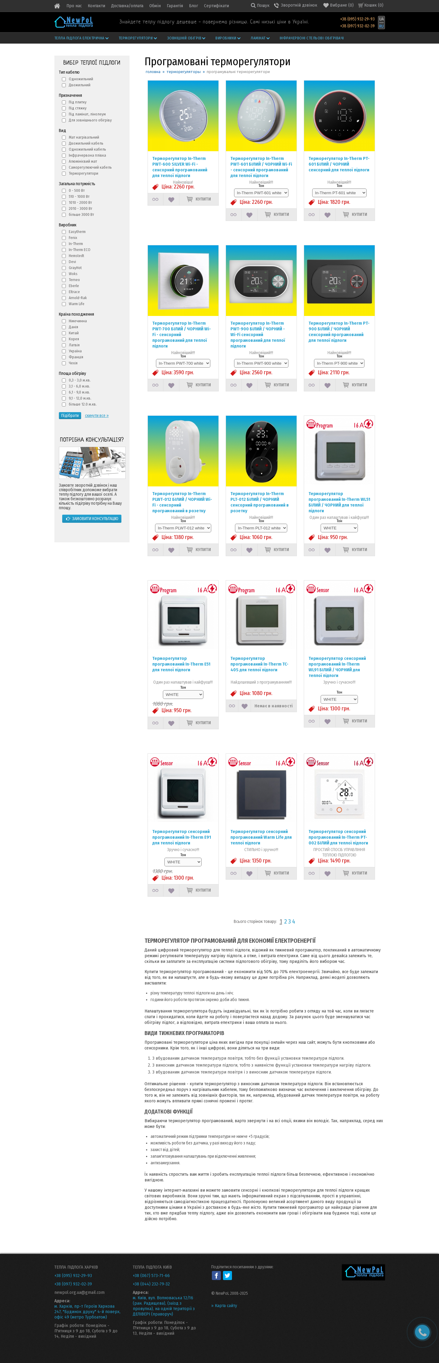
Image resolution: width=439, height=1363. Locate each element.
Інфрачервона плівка (87, 155)
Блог (193, 5)
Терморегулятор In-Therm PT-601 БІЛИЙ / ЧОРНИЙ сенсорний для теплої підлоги (339, 164)
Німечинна (78, 321)
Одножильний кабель (87, 149)
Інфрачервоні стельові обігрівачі (312, 38)
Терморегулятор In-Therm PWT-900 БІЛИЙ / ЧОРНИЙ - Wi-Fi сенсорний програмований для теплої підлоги (257, 334)
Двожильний (79, 85)
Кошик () (373, 5)
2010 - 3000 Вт (80, 208)
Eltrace (74, 291)
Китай (74, 333)
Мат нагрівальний (84, 137)
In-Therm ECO (79, 249)
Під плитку (78, 102)
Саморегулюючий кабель (90, 167)
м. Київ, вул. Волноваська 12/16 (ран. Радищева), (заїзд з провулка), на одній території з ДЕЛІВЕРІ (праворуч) (164, 1306)
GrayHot (75, 267)
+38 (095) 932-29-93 (357, 19)
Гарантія (175, 5)
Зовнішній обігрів (186, 38)
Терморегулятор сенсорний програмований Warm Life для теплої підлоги (261, 837)
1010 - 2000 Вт (80, 202)
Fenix (73, 237)
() (338, 5)
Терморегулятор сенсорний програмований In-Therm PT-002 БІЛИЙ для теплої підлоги (338, 837)
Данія (73, 327)
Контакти (96, 5)
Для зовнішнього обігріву (90, 120)
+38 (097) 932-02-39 (357, 26)
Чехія (73, 363)
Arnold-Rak (78, 298)
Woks (73, 273)
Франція (76, 357)
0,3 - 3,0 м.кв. (80, 380)
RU (381, 26)
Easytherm (77, 231)
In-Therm (76, 243)
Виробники (228, 38)
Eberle (74, 285)
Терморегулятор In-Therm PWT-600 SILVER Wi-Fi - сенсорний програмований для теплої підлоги (179, 167)
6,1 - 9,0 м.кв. (79, 392)
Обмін (155, 5)
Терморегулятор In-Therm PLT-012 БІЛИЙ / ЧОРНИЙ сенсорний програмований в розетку (259, 502)
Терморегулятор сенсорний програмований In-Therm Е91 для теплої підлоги (181, 837)
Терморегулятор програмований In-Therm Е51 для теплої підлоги (181, 664)
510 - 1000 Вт (79, 196)
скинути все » (97, 415)
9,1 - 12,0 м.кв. (80, 398)
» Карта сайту (224, 1305)
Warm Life (76, 304)
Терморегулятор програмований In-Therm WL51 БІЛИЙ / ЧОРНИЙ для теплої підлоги (339, 502)
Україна (75, 351)
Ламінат (260, 38)
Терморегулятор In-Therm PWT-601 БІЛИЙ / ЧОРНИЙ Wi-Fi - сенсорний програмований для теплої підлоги (261, 167)
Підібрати (70, 415)
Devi (72, 261)
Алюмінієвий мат (83, 161)
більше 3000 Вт (81, 214)
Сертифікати (216, 5)
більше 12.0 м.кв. (83, 404)
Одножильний (81, 79)
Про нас (74, 5)
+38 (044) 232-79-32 (151, 1284)
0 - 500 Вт (77, 190)
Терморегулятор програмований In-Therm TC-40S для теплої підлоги (259, 664)
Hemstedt (76, 255)
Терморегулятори (138, 38)
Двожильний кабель (86, 143)
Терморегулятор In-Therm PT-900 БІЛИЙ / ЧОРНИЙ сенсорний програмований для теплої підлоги (339, 331)
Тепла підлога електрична (82, 38)
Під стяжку (78, 108)
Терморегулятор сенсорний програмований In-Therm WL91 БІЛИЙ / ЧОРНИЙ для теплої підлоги (337, 667)
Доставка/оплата (127, 5)
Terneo (74, 279)
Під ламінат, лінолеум (87, 114)
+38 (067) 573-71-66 (151, 1275)
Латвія (74, 345)
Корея (74, 339)
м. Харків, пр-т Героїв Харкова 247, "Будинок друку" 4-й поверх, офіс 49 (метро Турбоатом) (87, 1311)
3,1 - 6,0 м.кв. (79, 386)
